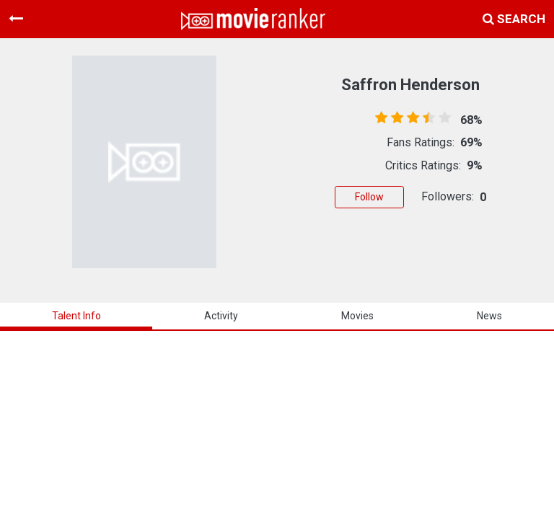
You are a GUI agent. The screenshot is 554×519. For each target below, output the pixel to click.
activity (221, 315)
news (489, 315)
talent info (76, 315)
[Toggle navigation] (16, 19)
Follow (369, 197)
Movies (357, 315)
